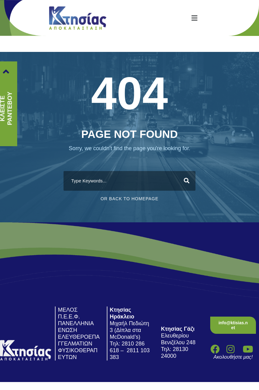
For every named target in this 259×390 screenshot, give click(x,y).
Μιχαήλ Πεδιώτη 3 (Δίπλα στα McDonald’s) (129, 330)
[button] (194, 18)
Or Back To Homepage (130, 198)
